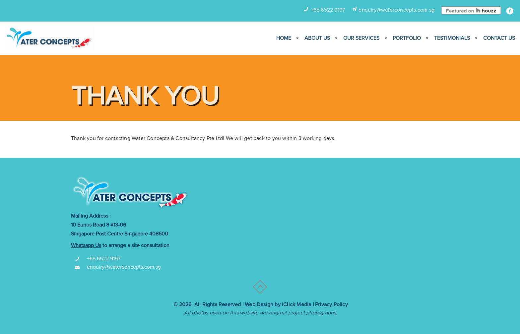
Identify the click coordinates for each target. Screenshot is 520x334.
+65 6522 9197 (328, 10)
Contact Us (499, 38)
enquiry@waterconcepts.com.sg (396, 10)
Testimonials (452, 38)
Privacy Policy (331, 304)
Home (283, 38)
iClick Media (296, 304)
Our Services (361, 38)
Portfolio (407, 38)
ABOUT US (317, 38)
